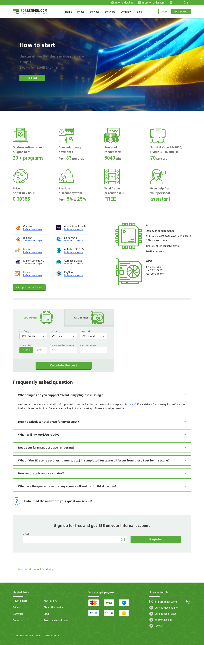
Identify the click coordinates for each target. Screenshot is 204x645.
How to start (20, 601)
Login (164, 11)
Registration (181, 11)
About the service (53, 607)
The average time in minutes (63, 345)
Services (94, 11)
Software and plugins (32, 228)
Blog (139, 11)
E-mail (26, 534)
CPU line (53, 331)
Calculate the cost (63, 365)
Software (110, 11)
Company (126, 11)
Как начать (50, 601)
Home (68, 11)
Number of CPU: (26, 345)
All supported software (29, 287)
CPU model (85, 331)
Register (32, 77)
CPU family (24, 331)
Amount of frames (88, 345)
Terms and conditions (56, 620)
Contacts (18, 620)
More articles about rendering (36, 569)
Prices (80, 11)
